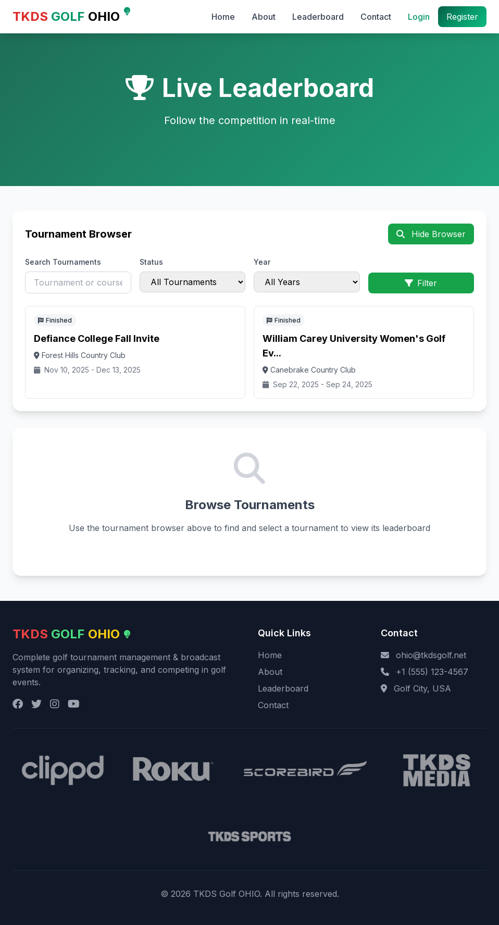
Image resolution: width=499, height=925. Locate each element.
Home (223, 16)
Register (462, 16)
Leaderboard (318, 16)
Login (419, 16)
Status (151, 261)
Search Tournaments (63, 261)
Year (262, 261)
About (264, 16)
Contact (375, 16)
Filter (421, 283)
